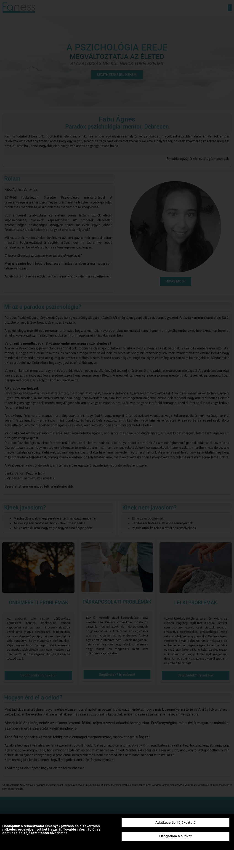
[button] (175, 822)
